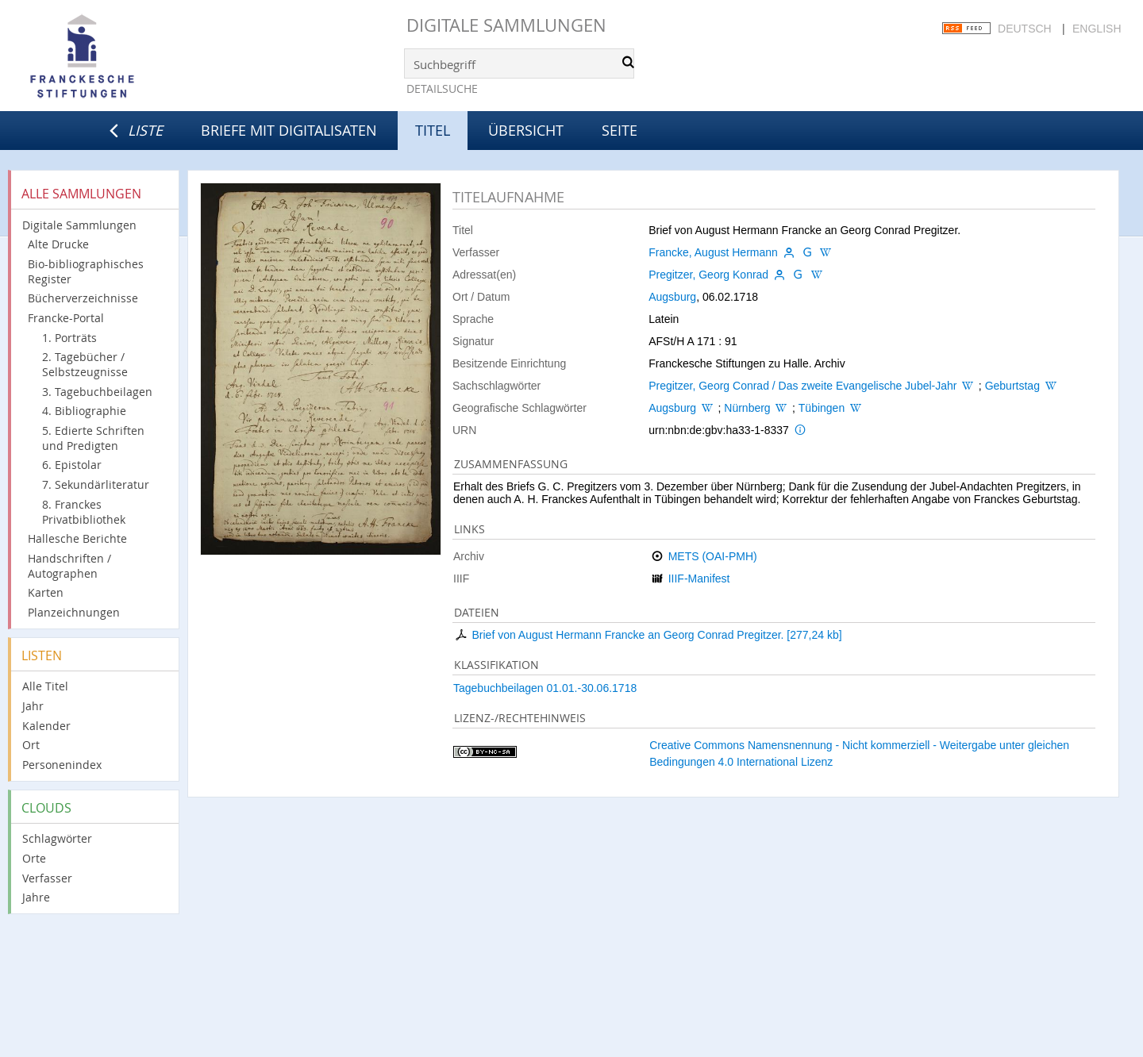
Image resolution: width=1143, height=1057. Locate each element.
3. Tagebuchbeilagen (97, 391)
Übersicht (526, 130)
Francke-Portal (66, 317)
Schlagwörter (57, 838)
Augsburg (672, 296)
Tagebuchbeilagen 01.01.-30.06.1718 (545, 688)
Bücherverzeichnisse (83, 298)
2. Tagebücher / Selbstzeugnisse (85, 364)
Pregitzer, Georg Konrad (708, 274)
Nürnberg (747, 408)
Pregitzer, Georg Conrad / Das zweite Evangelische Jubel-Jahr (802, 385)
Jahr (33, 705)
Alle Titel (45, 686)
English (1096, 28)
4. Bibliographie (84, 410)
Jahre (36, 897)
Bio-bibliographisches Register (86, 271)
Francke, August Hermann (713, 252)
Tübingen (822, 408)
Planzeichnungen (74, 612)
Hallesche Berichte (77, 538)
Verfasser (47, 878)
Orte (34, 858)
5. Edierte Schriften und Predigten (93, 438)
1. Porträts (69, 337)
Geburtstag (1012, 385)
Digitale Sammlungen (506, 25)
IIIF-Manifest (699, 578)
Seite (619, 130)
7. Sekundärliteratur (95, 484)
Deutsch (1025, 28)
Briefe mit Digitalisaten (289, 130)
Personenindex (62, 764)
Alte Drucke (58, 244)
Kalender (46, 725)
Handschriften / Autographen (69, 566)
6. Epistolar (72, 464)
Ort (31, 744)
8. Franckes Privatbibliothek (83, 512)
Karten (46, 592)
